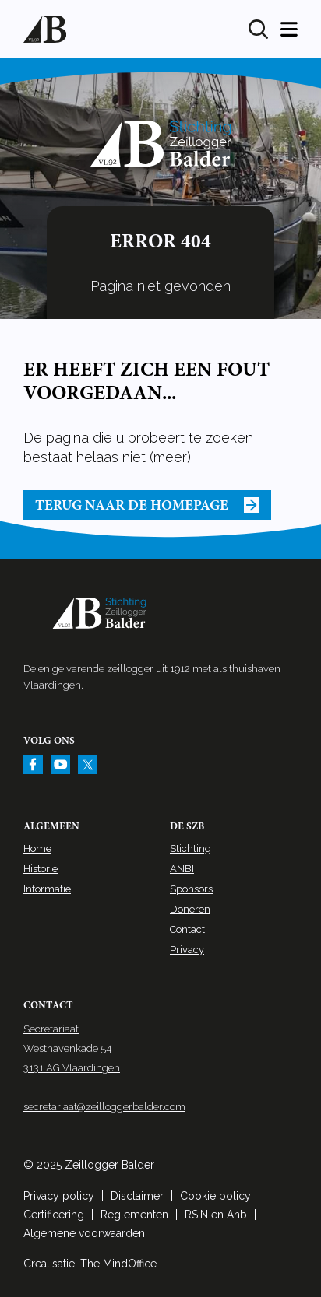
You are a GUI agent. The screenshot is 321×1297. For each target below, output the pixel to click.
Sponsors (191, 889)
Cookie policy (215, 1195)
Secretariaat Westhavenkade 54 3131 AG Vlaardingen (71, 1048)
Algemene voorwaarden (84, 1233)
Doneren (190, 909)
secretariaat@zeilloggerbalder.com (104, 1107)
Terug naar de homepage (147, 505)
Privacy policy (58, 1195)
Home (37, 848)
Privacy (187, 949)
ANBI (182, 869)
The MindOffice (118, 1263)
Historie (40, 869)
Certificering (53, 1214)
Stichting (190, 848)
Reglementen (134, 1214)
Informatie (47, 889)
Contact (187, 929)
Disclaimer (137, 1195)
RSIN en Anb (216, 1214)
